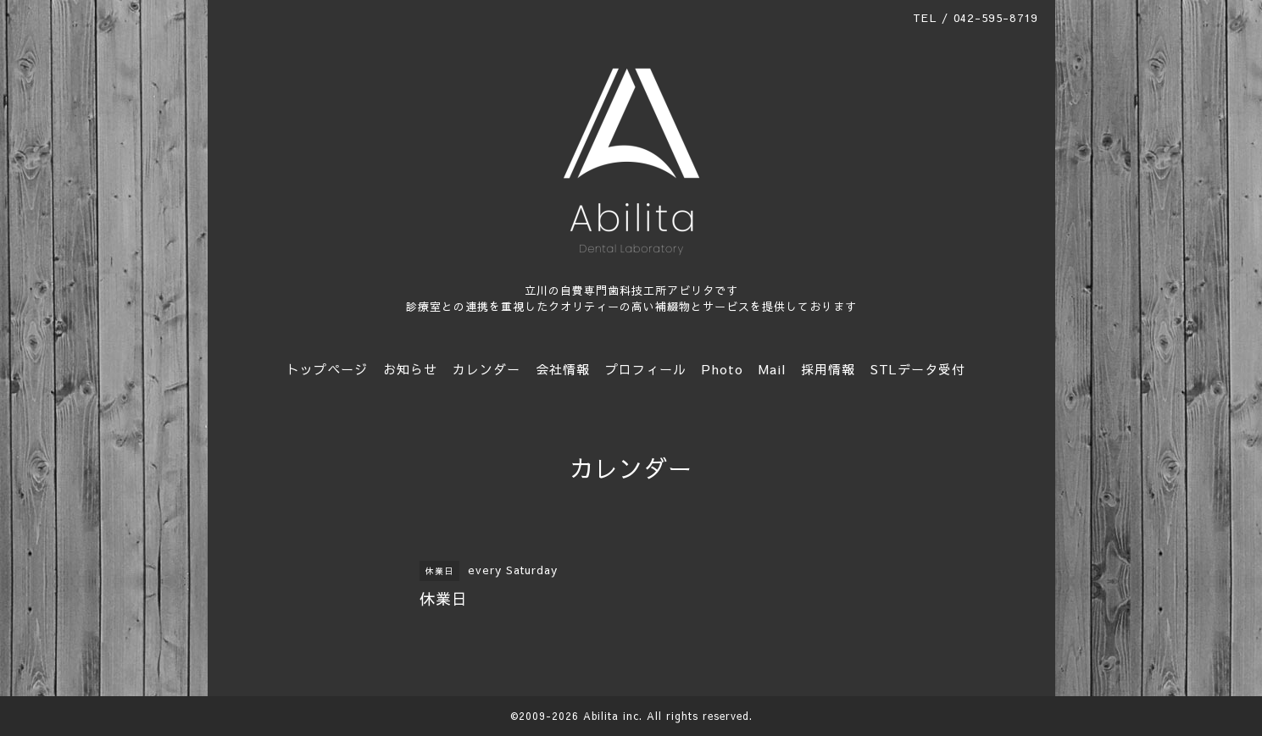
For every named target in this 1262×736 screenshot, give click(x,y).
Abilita (601, 715)
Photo (722, 369)
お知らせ (410, 369)
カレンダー (486, 369)
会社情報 (563, 369)
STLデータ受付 (917, 369)
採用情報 (828, 369)
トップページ (327, 369)
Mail (772, 369)
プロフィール (646, 369)
